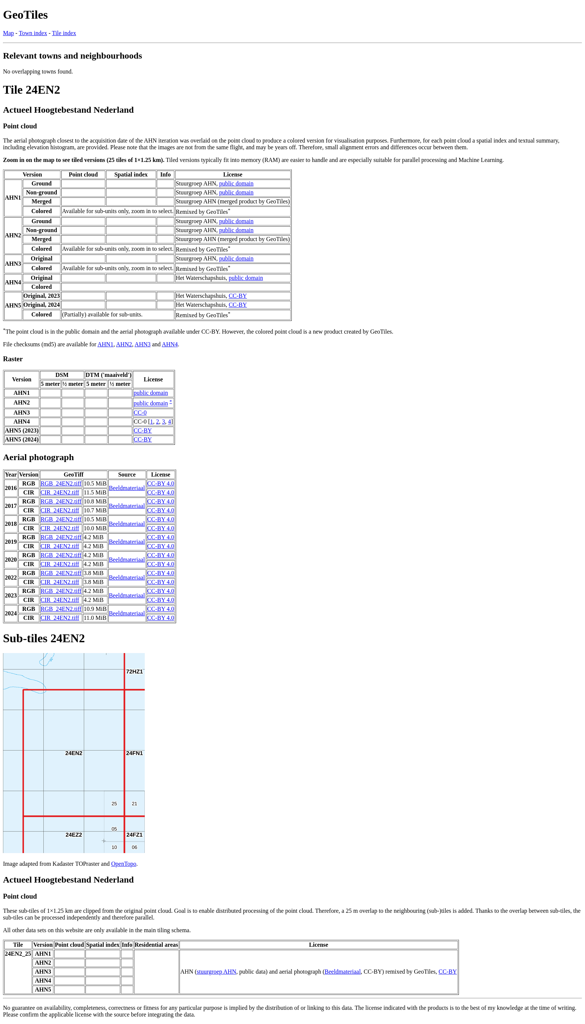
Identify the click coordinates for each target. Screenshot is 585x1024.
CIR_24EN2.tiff (60, 492)
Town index (33, 33)
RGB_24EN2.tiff (61, 483)
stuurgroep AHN (216, 971)
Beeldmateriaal (127, 488)
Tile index (64, 33)
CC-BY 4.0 (160, 483)
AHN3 (143, 344)
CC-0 (140, 412)
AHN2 (124, 344)
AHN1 (105, 344)
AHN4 (170, 344)
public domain (236, 183)
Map (8, 33)
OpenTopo (123, 864)
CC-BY (238, 296)
